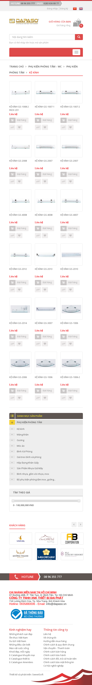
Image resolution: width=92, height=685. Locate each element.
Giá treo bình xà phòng (29, 457)
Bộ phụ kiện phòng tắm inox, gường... (36, 479)
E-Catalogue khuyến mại (22, 655)
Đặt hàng (17, 120)
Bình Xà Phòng (24, 451)
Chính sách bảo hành (54, 655)
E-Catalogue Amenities (21, 662)
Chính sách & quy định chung (58, 644)
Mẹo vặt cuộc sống (19, 648)
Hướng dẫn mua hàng (54, 641)
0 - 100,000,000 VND (23, 505)
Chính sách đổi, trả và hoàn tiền (60, 658)
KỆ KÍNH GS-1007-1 (44, 106)
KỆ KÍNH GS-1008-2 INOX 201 (19, 108)
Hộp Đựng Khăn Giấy (28, 462)
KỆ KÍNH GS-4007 (69, 214)
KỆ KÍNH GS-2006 (18, 377)
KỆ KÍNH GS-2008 (18, 160)
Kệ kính (21, 428)
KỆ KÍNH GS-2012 (18, 268)
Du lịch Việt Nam (17, 641)
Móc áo (21, 445)
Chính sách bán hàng (54, 651)
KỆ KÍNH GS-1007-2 (70, 106)
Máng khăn (23, 434)
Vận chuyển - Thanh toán (56, 648)
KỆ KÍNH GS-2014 (18, 323)
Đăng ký (64, 8)
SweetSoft (37, 674)
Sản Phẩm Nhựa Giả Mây (30, 468)
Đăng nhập (52, 8)
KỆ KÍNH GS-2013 (43, 268)
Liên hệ (47, 634)
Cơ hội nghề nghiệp (53, 665)
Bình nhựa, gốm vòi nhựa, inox (33, 473)
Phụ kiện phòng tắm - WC (45, 66)
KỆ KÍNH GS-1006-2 (70, 377)
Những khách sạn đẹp (20, 634)
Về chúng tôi (49, 637)
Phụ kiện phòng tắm (29, 422)
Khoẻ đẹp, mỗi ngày (19, 651)
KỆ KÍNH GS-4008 (18, 214)
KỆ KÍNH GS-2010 (69, 268)
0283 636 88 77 (51, 3)
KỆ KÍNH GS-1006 (69, 323)
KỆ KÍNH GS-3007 (43, 323)
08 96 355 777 (28, 3)
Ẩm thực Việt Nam (18, 637)
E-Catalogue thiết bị (19, 658)
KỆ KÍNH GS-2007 (43, 160)
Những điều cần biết (19, 644)
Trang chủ (16, 66)
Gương (20, 440)
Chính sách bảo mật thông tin (58, 662)
